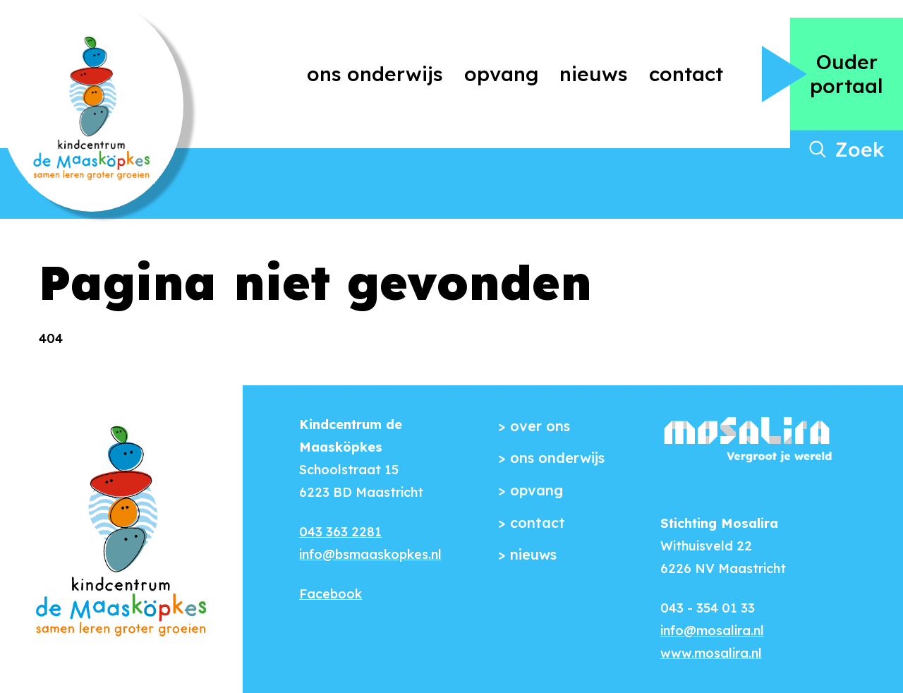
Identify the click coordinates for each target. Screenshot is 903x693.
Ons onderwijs (375, 73)
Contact (686, 73)
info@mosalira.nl (712, 630)
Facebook (330, 594)
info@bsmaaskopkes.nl (370, 554)
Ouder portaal (846, 73)
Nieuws (593, 73)
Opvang (501, 73)
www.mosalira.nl (711, 653)
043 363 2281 (340, 532)
